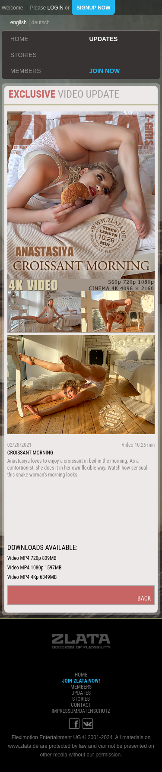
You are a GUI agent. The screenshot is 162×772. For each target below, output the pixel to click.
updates (103, 38)
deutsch (41, 22)
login (56, 8)
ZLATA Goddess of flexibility (81, 641)
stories (23, 54)
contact (81, 705)
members (25, 70)
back (144, 598)
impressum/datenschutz (80, 711)
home (19, 38)
